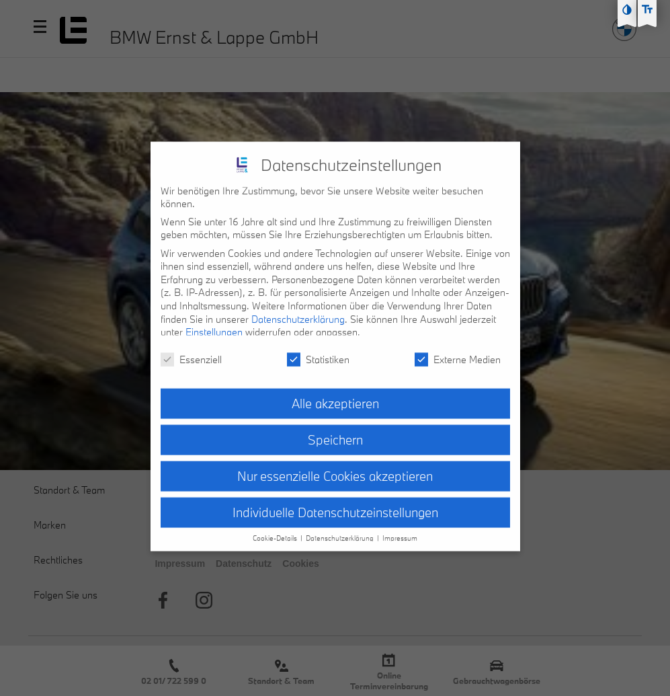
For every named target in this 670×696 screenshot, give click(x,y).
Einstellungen (214, 321)
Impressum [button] (399, 528)
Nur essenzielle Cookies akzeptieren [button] (335, 465)
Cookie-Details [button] (276, 528)
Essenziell (191, 348)
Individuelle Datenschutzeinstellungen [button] (335, 502)
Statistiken (318, 348)
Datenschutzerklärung (298, 308)
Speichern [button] (335, 429)
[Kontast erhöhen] (627, 9)
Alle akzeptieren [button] (335, 393)
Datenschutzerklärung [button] (341, 528)
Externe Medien (458, 348)
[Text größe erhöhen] (647, 9)
